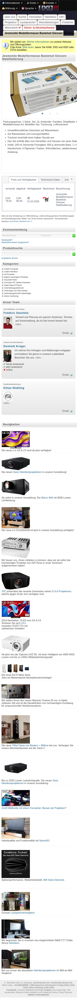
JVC (4, 591)
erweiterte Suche (10, 258)
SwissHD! (44, 840)
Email (66, 333)
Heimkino (50, 17)
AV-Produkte (9, 274)
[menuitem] (12, 3)
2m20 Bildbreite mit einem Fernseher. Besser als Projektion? (34, 808)
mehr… (19, 324)
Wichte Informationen (38, 42)
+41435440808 (21, 985)
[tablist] (38, 194)
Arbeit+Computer (11, 269)
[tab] (24, 180)
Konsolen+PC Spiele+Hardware (17, 282)
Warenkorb (13, 27)
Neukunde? (7, 240)
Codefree (67, 22)
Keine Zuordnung (11, 296)
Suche (22, 17)
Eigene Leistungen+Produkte (16, 277)
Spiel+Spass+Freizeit (13, 285)
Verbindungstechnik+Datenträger (17, 293)
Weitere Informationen (38, 995)
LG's (23, 623)
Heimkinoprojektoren (45, 970)
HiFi (61, 17)
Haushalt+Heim (10, 280)
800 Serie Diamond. (54, 880)
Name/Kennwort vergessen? (15, 242)
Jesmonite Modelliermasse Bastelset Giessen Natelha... (40, 33)
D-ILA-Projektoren (61, 591)
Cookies (47, 990)
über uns (10, 17)
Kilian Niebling (13, 387)
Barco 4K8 (47, 497)
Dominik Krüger (14, 346)
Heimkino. (14, 943)
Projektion (11, 22)
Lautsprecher (28, 22)
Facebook (11, 990)
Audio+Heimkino (11, 272)
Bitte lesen (28, 47)
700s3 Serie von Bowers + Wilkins (30, 745)
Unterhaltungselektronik (14, 288)
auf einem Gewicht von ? (21, 221)
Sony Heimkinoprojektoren (27, 472)
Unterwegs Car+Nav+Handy (15, 291)
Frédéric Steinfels (16, 312)
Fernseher (35, 17)
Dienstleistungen (49, 22)
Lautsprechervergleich (22, 912)
